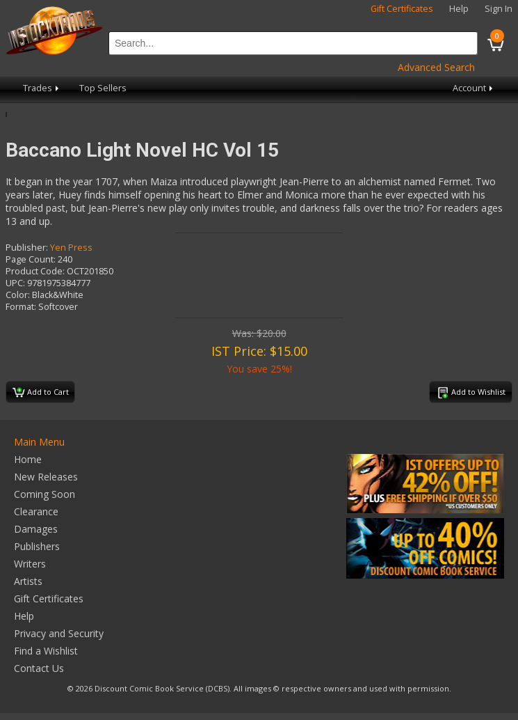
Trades (42, 88)
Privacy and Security (59, 633)
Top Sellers (103, 88)
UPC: (15, 283)
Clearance (36, 511)
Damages (36, 528)
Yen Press (71, 247)
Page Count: (31, 259)
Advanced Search (436, 67)
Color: (18, 295)
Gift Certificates (402, 9)
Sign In (498, 9)
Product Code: (35, 271)
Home (28, 459)
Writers (30, 563)
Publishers (37, 546)
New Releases (46, 476)
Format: (21, 307)
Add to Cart (41, 392)
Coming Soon (44, 494)
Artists (28, 581)
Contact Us (39, 668)
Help (459, 9)
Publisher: (27, 247)
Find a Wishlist (46, 650)
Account (474, 88)
